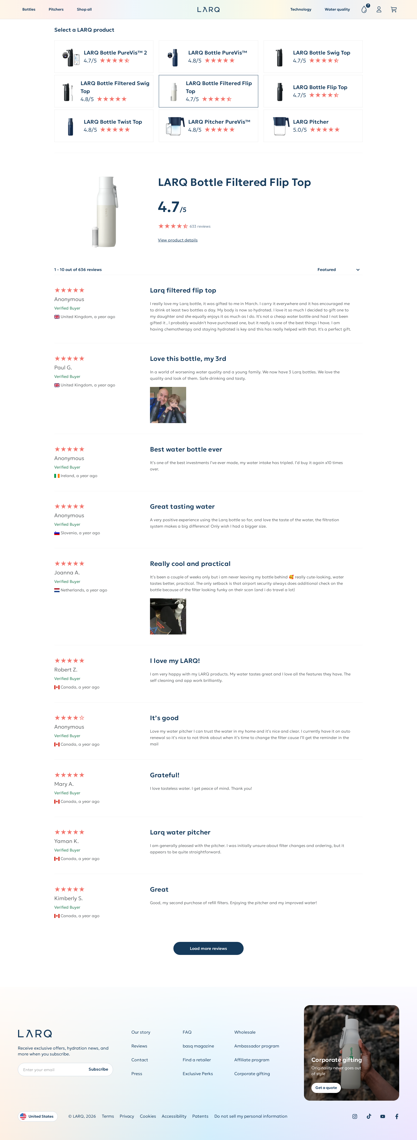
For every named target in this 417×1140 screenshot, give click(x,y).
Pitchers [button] (56, 9)
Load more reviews (208, 948)
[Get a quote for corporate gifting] (351, 1053)
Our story (140, 1032)
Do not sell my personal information (250, 1116)
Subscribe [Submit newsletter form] (98, 1069)
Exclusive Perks (198, 1073)
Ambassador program (256, 1046)
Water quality (337, 9)
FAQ (187, 1032)
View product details (178, 240)
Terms (108, 1116)
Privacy (127, 1116)
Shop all (84, 9)
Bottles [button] (28, 9)
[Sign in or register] (379, 9)
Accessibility (174, 1116)
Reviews (139, 1046)
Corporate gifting (252, 1073)
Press (136, 1073)
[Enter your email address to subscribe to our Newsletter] (65, 1069)
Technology (300, 9)
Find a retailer (197, 1059)
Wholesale (245, 1032)
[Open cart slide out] (394, 9)
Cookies (148, 1116)
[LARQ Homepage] (208, 9)
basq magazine (198, 1046)
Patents (200, 1116)
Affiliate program (251, 1059)
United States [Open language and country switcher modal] (36, 1116)
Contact (139, 1059)
